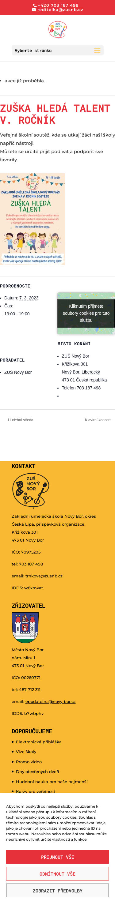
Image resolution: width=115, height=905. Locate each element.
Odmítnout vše (57, 874)
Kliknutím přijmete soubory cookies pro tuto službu (86, 313)
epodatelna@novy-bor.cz (50, 701)
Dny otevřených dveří (37, 771)
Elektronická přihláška (39, 741)
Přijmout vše (57, 857)
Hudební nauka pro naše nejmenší (52, 781)
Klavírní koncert (98, 420)
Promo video (29, 761)
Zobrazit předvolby (57, 891)
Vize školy (26, 751)
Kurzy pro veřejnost (35, 791)
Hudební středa (20, 420)
